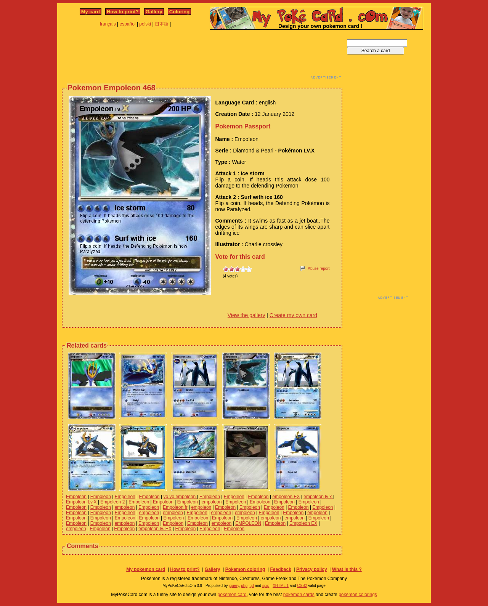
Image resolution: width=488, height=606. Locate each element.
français (108, 24)
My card (90, 11)
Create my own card (293, 315)
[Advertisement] (202, 56)
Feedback (280, 569)
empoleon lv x (318, 496)
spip (265, 586)
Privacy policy (311, 569)
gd (252, 586)
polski (145, 24)
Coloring (179, 11)
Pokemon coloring (245, 569)
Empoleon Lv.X (81, 502)
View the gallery (246, 315)
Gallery (154, 11)
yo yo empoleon (180, 496)
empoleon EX (286, 496)
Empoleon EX (303, 523)
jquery (234, 586)
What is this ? (347, 569)
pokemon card (232, 594)
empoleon (212, 502)
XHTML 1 (281, 586)
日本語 (162, 24)
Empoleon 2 (112, 502)
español (128, 24)
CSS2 (302, 586)
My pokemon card (145, 569)
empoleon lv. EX (155, 528)
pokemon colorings (358, 594)
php (244, 586)
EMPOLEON (248, 523)
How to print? (123, 11)
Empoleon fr (175, 507)
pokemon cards (299, 594)
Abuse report (318, 268)
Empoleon (76, 496)
